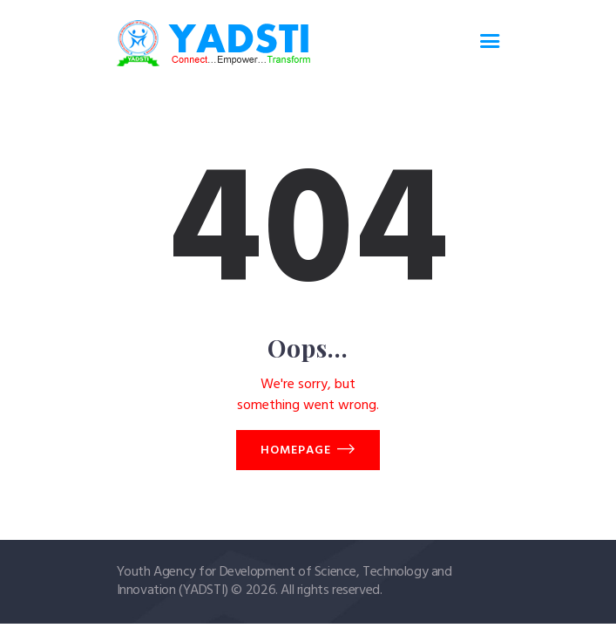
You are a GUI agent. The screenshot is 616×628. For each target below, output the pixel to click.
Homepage (296, 450)
